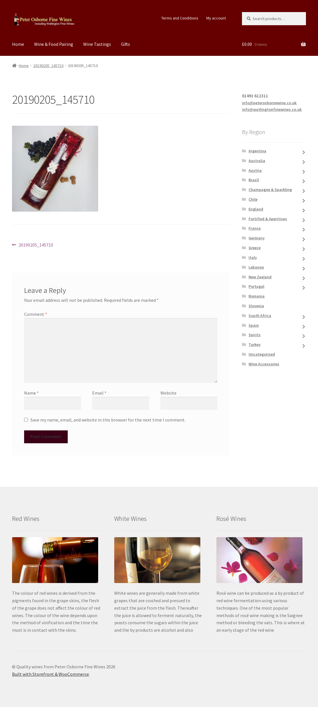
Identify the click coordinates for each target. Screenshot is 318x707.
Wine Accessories (264, 364)
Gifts (125, 44)
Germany (257, 238)
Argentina (257, 150)
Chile (253, 199)
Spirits (255, 334)
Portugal (256, 286)
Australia (257, 160)
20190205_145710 (48, 65)
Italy (253, 257)
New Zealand (260, 276)
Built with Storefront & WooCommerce (50, 674)
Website (168, 393)
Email (99, 393)
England (256, 209)
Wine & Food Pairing (53, 44)
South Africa (260, 315)
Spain (254, 325)
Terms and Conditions (179, 18)
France (255, 228)
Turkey (255, 344)
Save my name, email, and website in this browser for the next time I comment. (107, 420)
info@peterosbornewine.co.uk (269, 102)
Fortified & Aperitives (268, 218)
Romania (257, 296)
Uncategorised (262, 354)
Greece (255, 247)
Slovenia (256, 305)
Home (18, 44)
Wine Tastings (97, 44)
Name (31, 393)
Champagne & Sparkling (270, 189)
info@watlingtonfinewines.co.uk (272, 109)
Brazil (254, 179)
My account (216, 18)
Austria (255, 170)
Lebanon (256, 267)
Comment (35, 314)
